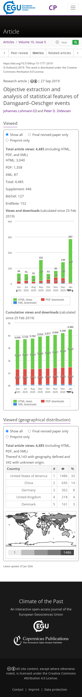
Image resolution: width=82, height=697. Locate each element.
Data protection (55, 690)
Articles (8, 42)
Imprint (33, 690)
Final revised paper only (48, 134)
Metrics (38, 53)
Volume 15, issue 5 (32, 42)
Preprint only (18, 140)
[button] (57, 42)
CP (53, 7)
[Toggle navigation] (73, 7)
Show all (14, 134)
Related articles (59, 53)
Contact (17, 690)
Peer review (19, 53)
